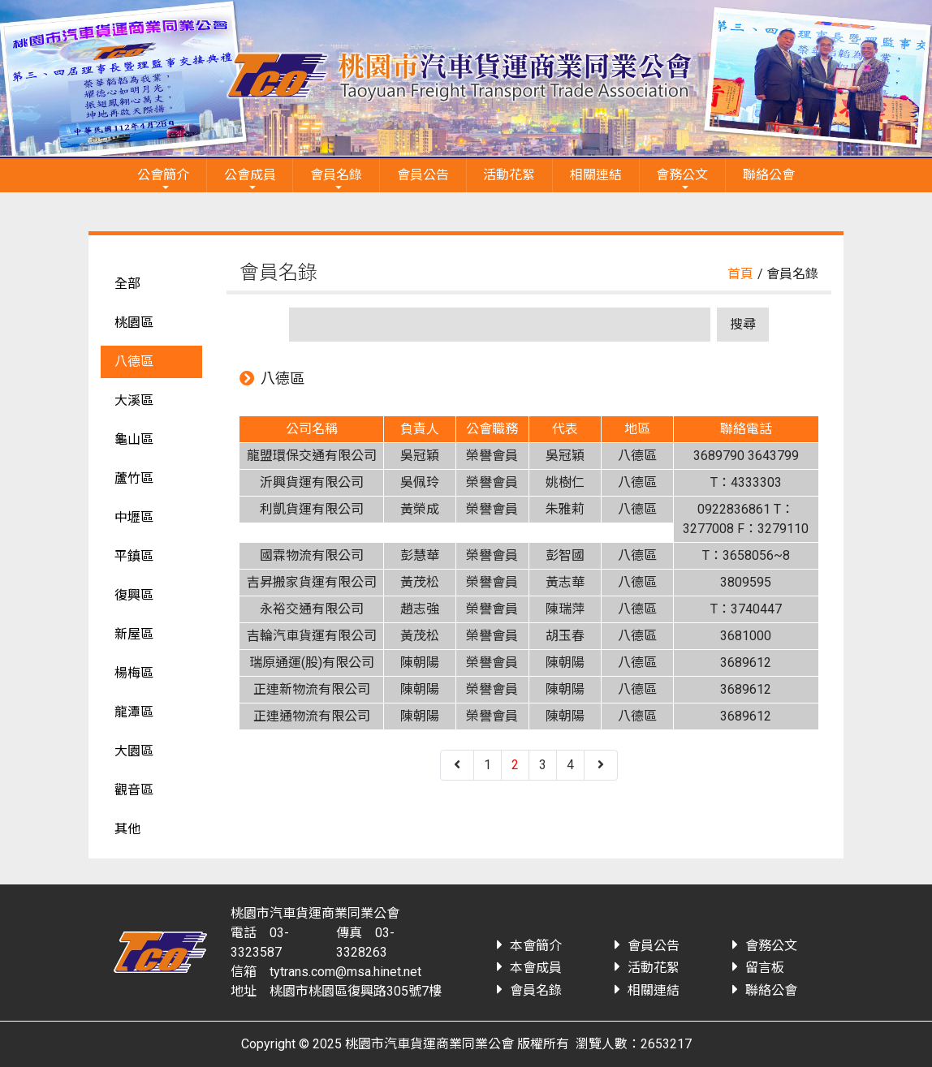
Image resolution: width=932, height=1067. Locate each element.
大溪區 (133, 400)
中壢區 (133, 517)
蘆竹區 (133, 478)
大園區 (133, 751)
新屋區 (133, 634)
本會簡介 (536, 945)
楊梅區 (133, 673)
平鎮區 (133, 556)
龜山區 (133, 439)
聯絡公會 (769, 175)
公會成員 (250, 175)
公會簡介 (163, 175)
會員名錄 (336, 175)
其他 (127, 829)
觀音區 (133, 790)
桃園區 (133, 322)
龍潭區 (133, 712)
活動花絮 (509, 175)
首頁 (740, 274)
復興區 (133, 595)
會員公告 (423, 175)
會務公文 (682, 175)
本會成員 (536, 967)
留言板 (764, 967)
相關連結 (596, 175)
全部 (127, 283)
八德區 (133, 361)
